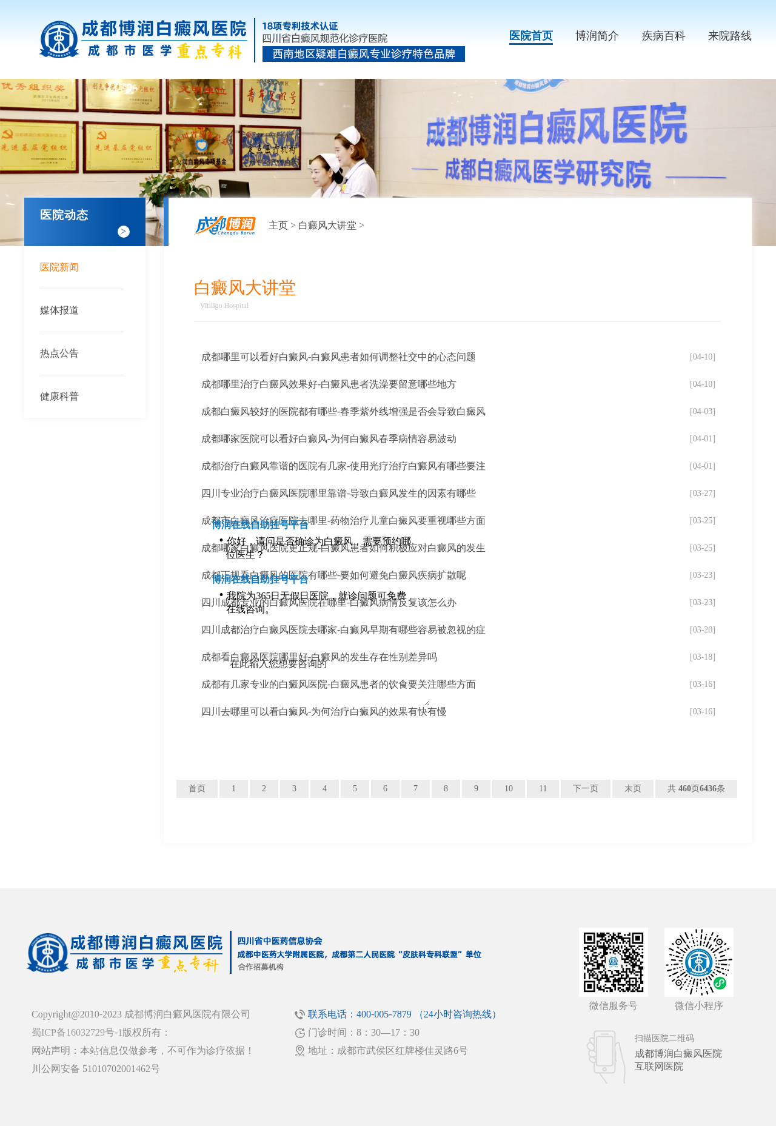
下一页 (585, 788)
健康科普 (59, 396)
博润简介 (597, 36)
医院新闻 (59, 267)
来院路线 (730, 36)
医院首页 (531, 36)
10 (508, 788)
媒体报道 (59, 310)
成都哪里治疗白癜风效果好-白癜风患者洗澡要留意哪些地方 (329, 384)
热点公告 (59, 353)
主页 (278, 225)
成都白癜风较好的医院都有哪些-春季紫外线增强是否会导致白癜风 (343, 411)
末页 (632, 788)
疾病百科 (664, 36)
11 (543, 788)
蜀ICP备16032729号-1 (77, 1032)
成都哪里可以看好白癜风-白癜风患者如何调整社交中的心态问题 (338, 357)
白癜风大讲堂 (327, 225)
